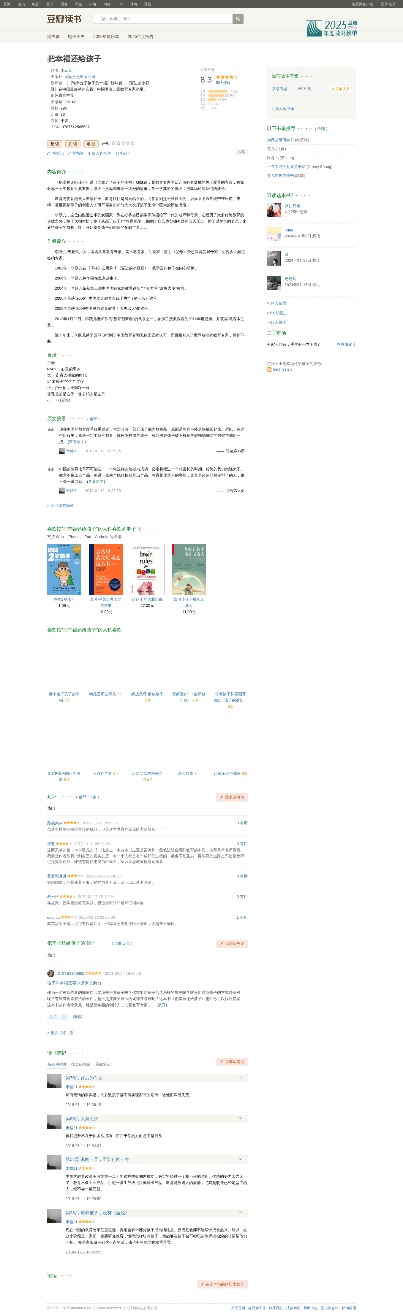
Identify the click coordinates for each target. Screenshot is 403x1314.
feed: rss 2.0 (283, 369)
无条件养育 (103, 773)
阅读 (106, 4)
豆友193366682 (70, 973)
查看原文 (76, 441)
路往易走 (292, 206)
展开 (162, 1005)
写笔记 (58, 153)
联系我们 (276, 1308)
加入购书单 (101, 153)
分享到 (121, 153)
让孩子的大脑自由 (147, 599)
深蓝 (51, 844)
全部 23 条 (87, 797)
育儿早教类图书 (280, 175)
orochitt (53, 917)
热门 (51, 808)
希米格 (53, 896)
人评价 (223, 83)
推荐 (241, 152)
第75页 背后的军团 (84, 1077)
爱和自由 (186, 773)
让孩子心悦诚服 (228, 773)
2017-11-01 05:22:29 (92, 844)
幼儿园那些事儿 (103, 694)
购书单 (53, 36)
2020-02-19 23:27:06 (97, 917)
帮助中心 (311, 1308)
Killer (289, 230)
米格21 (72, 451)
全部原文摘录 (62, 505)
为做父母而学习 (280, 140)
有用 (244, 823)
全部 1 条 (122, 943)
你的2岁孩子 (64, 599)
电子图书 (76, 36)
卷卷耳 (290, 279)
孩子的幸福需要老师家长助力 (74, 983)
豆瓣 (7, 4)
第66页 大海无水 (82, 1118)
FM (120, 4)
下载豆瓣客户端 (360, 4)
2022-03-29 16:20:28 (104, 876)
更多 (65, 400)
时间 (133, 4)
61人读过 (278, 313)
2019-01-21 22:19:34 (96, 896)
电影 (35, 4)
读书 (21, 4)
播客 (64, 4)
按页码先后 (81, 1064)
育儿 (271, 149)
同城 (78, 4)
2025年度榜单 (106, 36)
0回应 (78, 1017)
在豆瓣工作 (257, 1308)
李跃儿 (66, 70)
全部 (93, 419)
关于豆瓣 (238, 1308)
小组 (92, 4)
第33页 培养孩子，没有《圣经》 (98, 1212)
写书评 (78, 153)
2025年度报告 (141, 36)
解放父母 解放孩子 (147, 694)
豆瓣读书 (68, 19)
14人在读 (278, 303)
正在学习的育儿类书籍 (286, 166)
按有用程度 (57, 1064)
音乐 (49, 4)
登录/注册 (388, 4)
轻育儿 (273, 157)
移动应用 (349, 1308)
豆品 (147, 4)
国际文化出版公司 (79, 76)
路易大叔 (55, 823)
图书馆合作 (330, 1308)
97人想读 (278, 322)
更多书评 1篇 (61, 1033)
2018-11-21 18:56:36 (100, 823)
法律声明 (293, 1308)
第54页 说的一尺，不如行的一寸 (98, 1159)
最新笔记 (103, 1064)
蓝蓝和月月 (57, 876)
